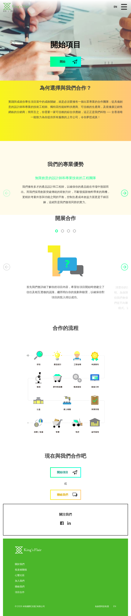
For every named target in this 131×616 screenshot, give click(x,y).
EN (115, 7)
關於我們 (19, 564)
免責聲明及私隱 (102, 606)
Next (124, 193)
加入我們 (19, 580)
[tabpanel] (65, 273)
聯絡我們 (19, 586)
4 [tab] (74, 232)
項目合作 (19, 592)
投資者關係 (21, 569)
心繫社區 (19, 575)
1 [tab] (57, 232)
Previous (6, 193)
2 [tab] (63, 232)
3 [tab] (68, 232)
